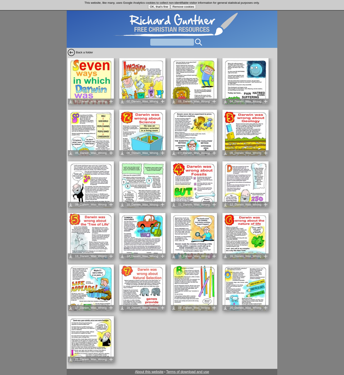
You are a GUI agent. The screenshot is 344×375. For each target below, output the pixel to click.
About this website (149, 372)
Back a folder (84, 52)
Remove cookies (183, 6)
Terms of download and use (187, 372)
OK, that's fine (159, 6)
